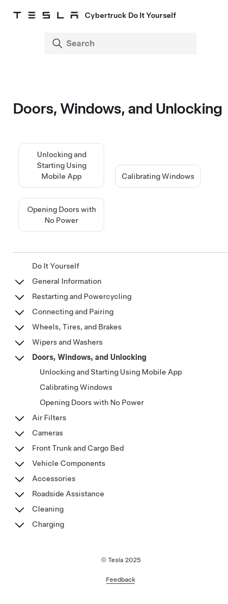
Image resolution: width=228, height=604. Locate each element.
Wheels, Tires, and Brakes (77, 326)
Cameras (47, 432)
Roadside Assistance (68, 493)
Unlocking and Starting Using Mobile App (61, 165)
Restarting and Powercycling (81, 296)
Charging (48, 524)
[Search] (121, 43)
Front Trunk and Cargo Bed (78, 448)
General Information (67, 281)
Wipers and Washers (67, 342)
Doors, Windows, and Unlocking (89, 357)
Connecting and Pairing (72, 311)
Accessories (53, 478)
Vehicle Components (68, 463)
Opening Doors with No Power (92, 402)
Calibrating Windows (158, 176)
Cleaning (48, 509)
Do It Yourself (55, 265)
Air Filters (49, 417)
